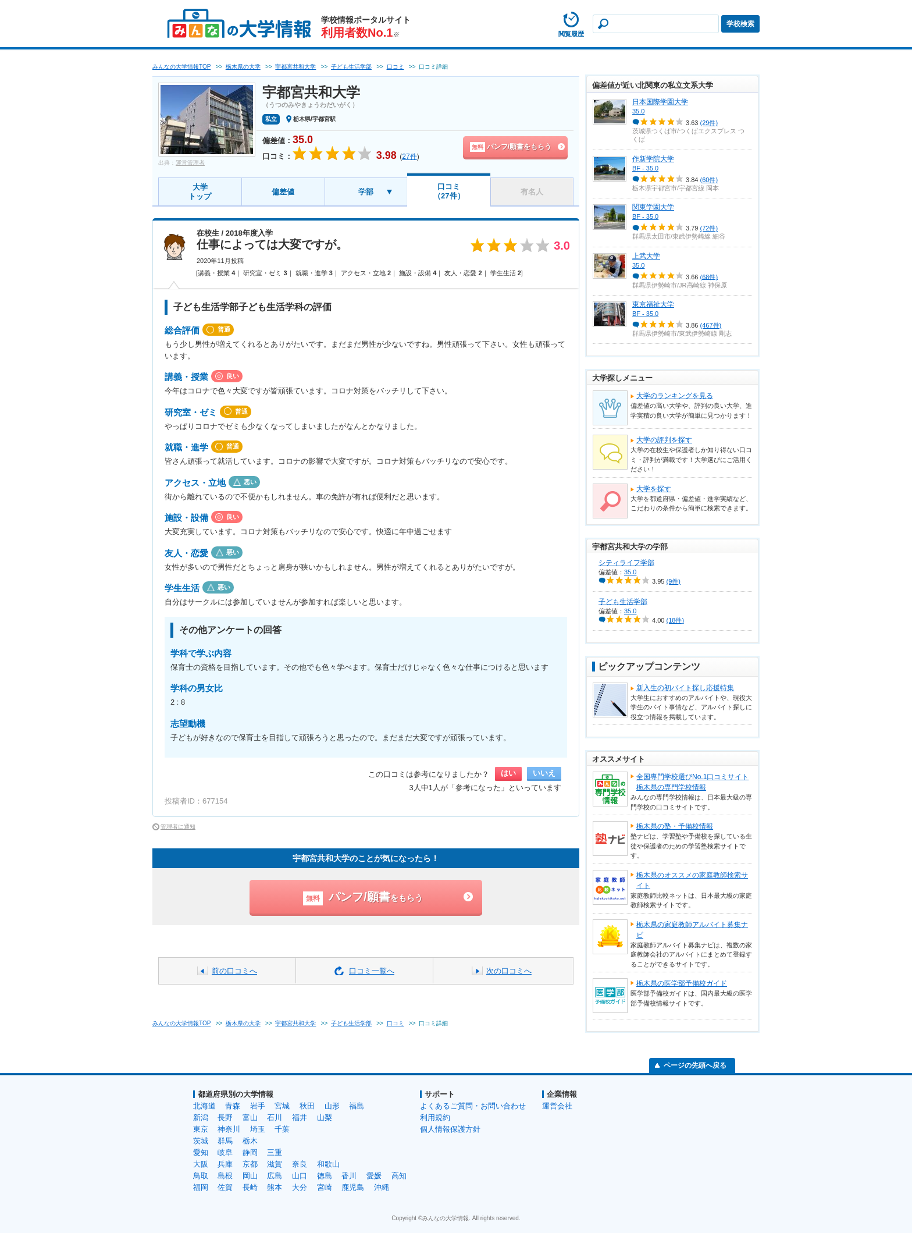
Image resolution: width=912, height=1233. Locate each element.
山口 (299, 1175)
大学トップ (199, 192)
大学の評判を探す (664, 440)
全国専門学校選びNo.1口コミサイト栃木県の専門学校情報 (692, 782)
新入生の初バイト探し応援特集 (685, 688)
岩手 (257, 1105)
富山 (250, 1117)
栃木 (250, 1140)
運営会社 (557, 1105)
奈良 (299, 1164)
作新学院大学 (653, 159)
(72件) (709, 228)
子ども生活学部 (622, 602)
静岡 (250, 1152)
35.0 (638, 111)
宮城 (282, 1105)
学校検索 (740, 24)
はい (508, 773)
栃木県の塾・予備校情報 (674, 826)
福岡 (200, 1187)
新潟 (200, 1117)
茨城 (200, 1140)
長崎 (250, 1187)
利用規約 (435, 1117)
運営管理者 (190, 162)
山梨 (324, 1117)
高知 (399, 1175)
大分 (299, 1187)
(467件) (711, 325)
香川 (349, 1175)
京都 (250, 1164)
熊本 (274, 1187)
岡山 (250, 1175)
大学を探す (653, 489)
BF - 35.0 (645, 168)
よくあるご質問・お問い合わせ (473, 1105)
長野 (225, 1117)
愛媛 (374, 1175)
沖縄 (381, 1187)
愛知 (200, 1152)
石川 (274, 1117)
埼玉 (257, 1129)
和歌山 (328, 1164)
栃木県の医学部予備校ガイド (681, 983)
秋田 (307, 1105)
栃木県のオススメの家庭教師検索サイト (692, 880)
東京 (200, 1129)
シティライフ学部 (626, 563)
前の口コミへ (234, 970)
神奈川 (229, 1129)
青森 (232, 1105)
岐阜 (225, 1152)
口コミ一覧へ (371, 970)
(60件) (709, 179)
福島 (356, 1105)
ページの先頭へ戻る (695, 1065)
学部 (365, 191)
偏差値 (283, 191)
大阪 (200, 1164)
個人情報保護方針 (450, 1129)
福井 (299, 1117)
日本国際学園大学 (660, 102)
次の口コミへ (509, 970)
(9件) (674, 581)
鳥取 (200, 1175)
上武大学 (646, 256)
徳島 (324, 1175)
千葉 (282, 1129)
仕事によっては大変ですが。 (272, 244)
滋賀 (274, 1164)
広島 (274, 1175)
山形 (332, 1105)
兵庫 (225, 1164)
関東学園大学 (653, 207)
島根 (225, 1175)
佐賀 (225, 1187)
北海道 (204, 1105)
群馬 (225, 1140)
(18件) (676, 620)
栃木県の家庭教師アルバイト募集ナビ (692, 930)
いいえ (544, 773)
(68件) (709, 276)
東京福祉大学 (653, 304)
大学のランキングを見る (674, 396)
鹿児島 (352, 1187)
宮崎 (324, 1187)
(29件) (709, 122)
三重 (274, 1152)
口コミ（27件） (448, 191)
